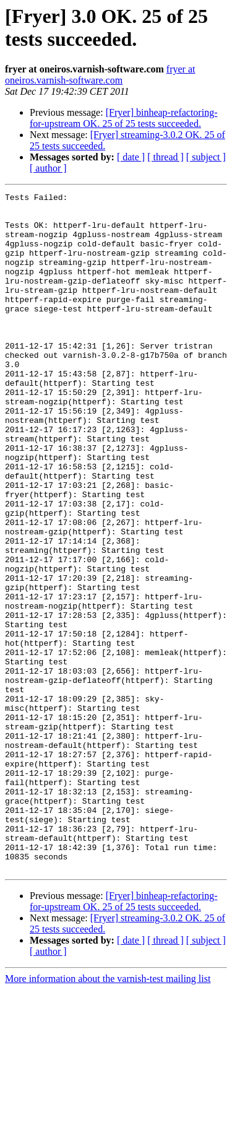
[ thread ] (165, 157)
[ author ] (48, 168)
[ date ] (131, 157)
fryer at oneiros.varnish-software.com (100, 74)
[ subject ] (206, 157)
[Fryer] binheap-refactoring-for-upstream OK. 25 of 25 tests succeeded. (123, 118)
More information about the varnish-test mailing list (107, 1114)
